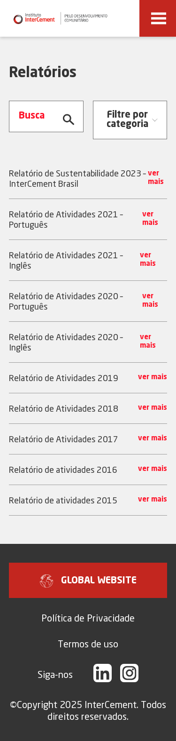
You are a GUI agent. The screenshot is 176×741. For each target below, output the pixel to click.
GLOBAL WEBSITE (88, 581)
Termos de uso (88, 644)
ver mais (156, 178)
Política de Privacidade (88, 618)
